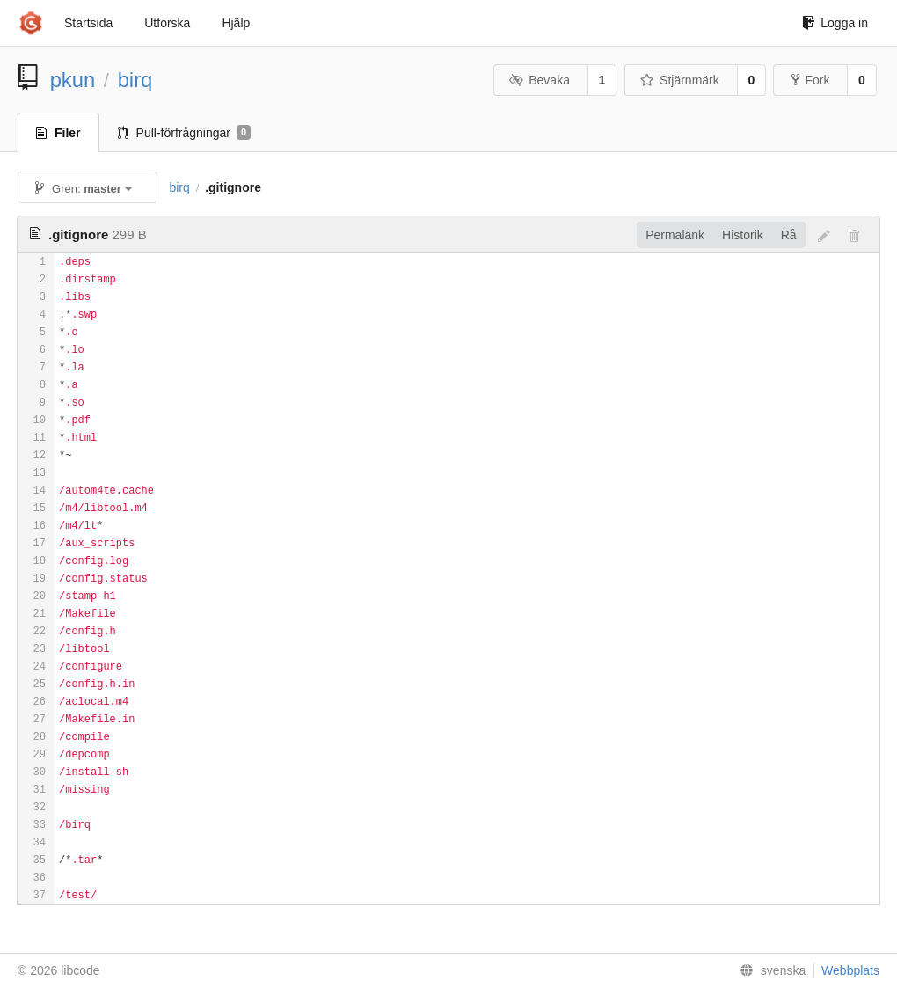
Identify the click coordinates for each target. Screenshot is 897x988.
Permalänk (674, 235)
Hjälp (236, 23)
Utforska (167, 23)
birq (135, 79)
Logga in (835, 23)
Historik (742, 235)
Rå (789, 235)
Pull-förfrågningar (185, 133)
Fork (810, 80)
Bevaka (539, 80)
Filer (58, 133)
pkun (73, 79)
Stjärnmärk (679, 80)
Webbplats (850, 970)
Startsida (88, 23)
